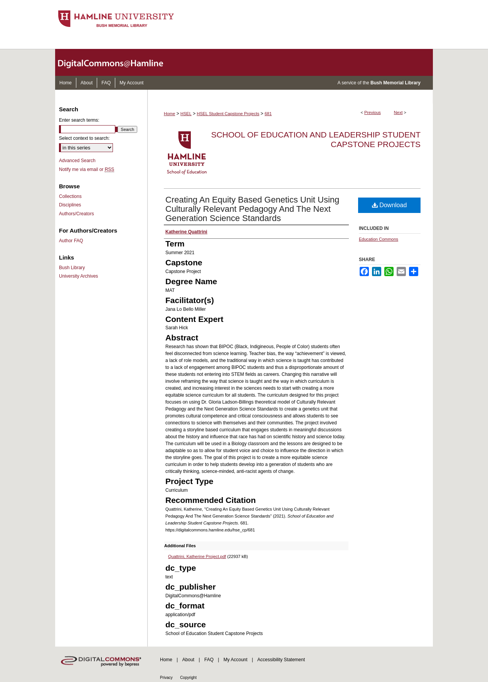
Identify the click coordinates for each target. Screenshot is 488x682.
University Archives (78, 276)
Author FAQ (71, 240)
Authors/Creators (76, 213)
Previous (372, 112)
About (188, 659)
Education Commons (378, 239)
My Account (235, 659)
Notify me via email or (86, 169)
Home (169, 113)
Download (389, 205)
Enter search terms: (79, 120)
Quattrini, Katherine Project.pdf (197, 556)
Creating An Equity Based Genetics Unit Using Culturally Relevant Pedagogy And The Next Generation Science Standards (252, 209)
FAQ (209, 659)
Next (398, 112)
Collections (70, 196)
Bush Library (72, 267)
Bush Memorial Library (395, 82)
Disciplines (70, 205)
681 (267, 113)
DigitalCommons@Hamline (116, 62)
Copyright (188, 677)
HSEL (186, 113)
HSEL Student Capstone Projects (228, 113)
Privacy (166, 677)
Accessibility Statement (281, 659)
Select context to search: (84, 138)
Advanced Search (77, 160)
